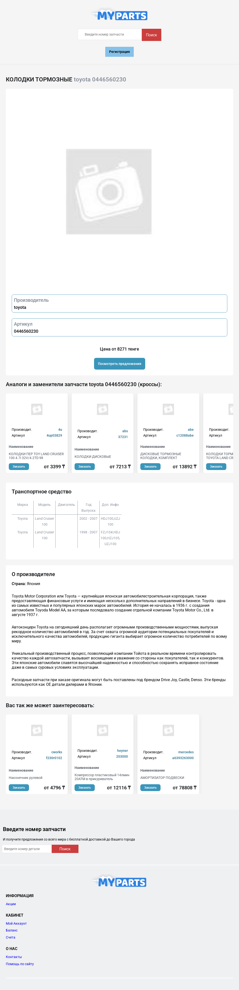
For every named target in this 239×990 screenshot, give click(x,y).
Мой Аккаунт (16, 923)
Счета (10, 937)
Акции (11, 904)
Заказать (19, 466)
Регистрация (119, 52)
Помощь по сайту (20, 964)
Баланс (12, 930)
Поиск (151, 35)
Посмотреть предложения (119, 364)
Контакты (14, 957)
